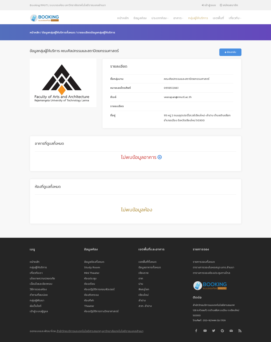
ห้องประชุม (90, 278)
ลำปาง (142, 300)
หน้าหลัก (123, 18)
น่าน (140, 284)
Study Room (92, 267)
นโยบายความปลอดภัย (42, 278)
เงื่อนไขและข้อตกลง (41, 284)
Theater (89, 306)
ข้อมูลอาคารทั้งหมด (149, 267)
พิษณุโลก (143, 289)
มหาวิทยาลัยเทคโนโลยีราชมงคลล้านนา (122, 331)
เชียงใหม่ (143, 295)
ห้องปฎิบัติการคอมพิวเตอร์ (99, 289)
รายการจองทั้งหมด (204, 262)
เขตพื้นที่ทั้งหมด (147, 262)
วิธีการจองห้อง (38, 289)
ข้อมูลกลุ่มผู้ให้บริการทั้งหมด (58, 32)
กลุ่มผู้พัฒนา (37, 300)
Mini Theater (91, 273)
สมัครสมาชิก (229, 5)
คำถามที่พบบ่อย (39, 295)
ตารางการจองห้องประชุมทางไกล (211, 273)
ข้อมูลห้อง (140, 18)
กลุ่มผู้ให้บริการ (197, 18)
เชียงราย (143, 273)
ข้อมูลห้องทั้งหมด (94, 262)
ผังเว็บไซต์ (35, 306)
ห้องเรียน (89, 284)
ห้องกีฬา (89, 300)
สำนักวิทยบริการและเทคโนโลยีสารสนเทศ (78, 331)
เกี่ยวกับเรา (36, 273)
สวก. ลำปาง (145, 306)
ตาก (140, 278)
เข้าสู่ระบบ (209, 5)
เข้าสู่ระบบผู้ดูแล (39, 311)
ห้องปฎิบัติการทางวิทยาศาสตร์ (101, 311)
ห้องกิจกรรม (91, 295)
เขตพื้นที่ (218, 18)
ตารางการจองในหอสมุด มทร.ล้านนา (213, 267)
